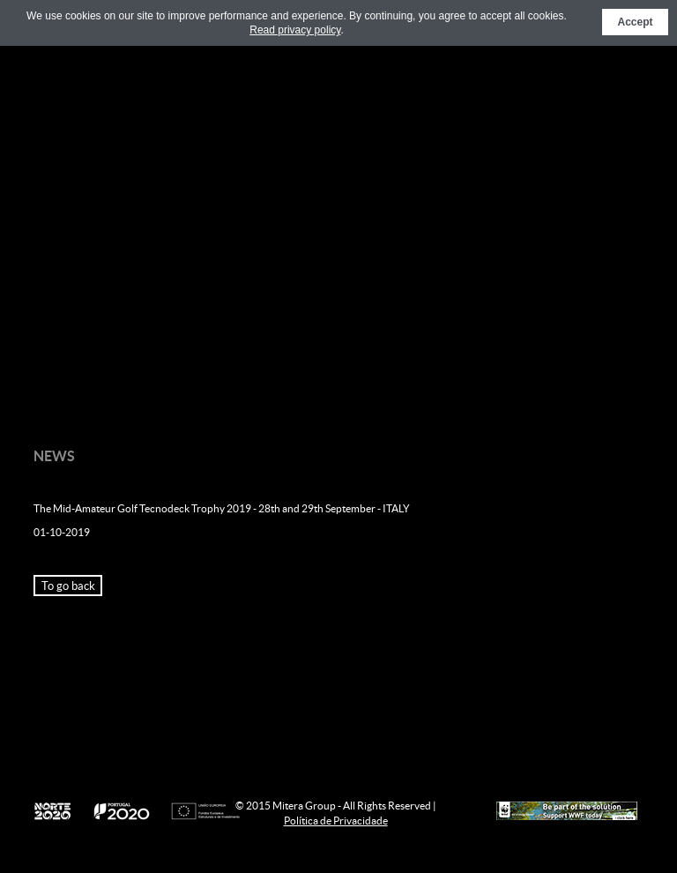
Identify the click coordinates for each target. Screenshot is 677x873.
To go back (68, 586)
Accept (634, 22)
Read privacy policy (294, 30)
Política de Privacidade (336, 820)
